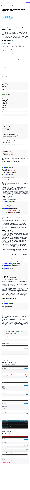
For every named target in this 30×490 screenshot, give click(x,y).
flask (14, 5)
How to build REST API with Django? (8, 17)
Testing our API (6, 24)
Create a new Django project (8, 18)
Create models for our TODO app (8, 19)
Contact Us (22, 2)
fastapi (16, 5)
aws (12, 5)
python (3, 5)
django (9, 5)
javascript (6, 5)
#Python (7, 12)
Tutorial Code (5, 14)
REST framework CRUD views (8, 21)
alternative (19, 5)
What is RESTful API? (6, 15)
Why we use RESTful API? (6, 16)
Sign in (24, 2)
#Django (9, 12)
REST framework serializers (7, 20)
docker (11, 5)
